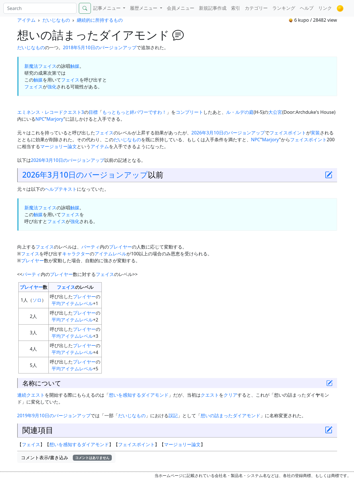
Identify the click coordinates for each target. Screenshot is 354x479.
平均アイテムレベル (72, 303)
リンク (325, 8)
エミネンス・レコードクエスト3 (50, 112)
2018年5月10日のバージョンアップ (99, 47)
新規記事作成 (212, 8)
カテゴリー (256, 8)
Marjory (54, 119)
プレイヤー (120, 247)
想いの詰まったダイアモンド (230, 415)
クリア (230, 395)
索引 (235, 8)
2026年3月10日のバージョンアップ (228, 133)
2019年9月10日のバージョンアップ (54, 415)
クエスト (210, 395)
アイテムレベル (110, 254)
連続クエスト (31, 395)
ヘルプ (307, 8)
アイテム (26, 20)
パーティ (90, 247)
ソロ (37, 300)
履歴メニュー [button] (144, 8)
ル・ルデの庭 (240, 112)
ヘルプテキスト (61, 189)
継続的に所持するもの (100, 20)
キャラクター (76, 254)
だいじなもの (56, 20)
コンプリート (189, 112)
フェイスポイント (287, 133)
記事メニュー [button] (107, 8)
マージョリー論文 (58, 146)
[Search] (40, 8)
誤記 (173, 415)
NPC (40, 119)
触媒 (74, 66)
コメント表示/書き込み (66, 457)
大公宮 (275, 112)
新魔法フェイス (40, 66)
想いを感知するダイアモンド (139, 395)
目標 (93, 112)
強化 (51, 87)
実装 (315, 133)
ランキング (283, 8)
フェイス (70, 80)
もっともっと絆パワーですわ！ (134, 112)
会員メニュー (180, 8)
